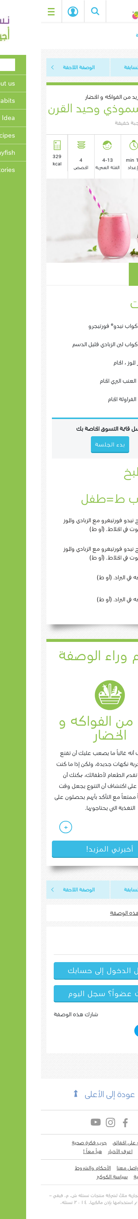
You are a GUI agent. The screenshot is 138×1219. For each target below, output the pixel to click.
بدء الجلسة (32, 12)
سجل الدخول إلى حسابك (69, 970)
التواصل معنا (89, 1168)
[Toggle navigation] (10, 11)
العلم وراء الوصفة (69, 655)
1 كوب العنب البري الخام (86, 380)
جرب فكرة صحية (48, 1142)
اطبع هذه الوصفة (90, 912)
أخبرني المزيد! (69, 849)
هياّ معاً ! (51, 1151)
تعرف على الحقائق (90, 1142)
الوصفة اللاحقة (38, 67)
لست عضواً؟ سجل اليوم (69, 993)
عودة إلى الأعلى (69, 1094)
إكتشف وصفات (114, 1151)
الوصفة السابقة (99, 67)
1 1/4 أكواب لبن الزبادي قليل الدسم (72, 344)
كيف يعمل (110, 274)
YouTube (55, 1122)
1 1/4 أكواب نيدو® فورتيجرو (80, 325)
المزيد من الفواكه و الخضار (72, 96)
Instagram (70, 1122)
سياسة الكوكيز (71, 1177)
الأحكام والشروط (52, 1168)
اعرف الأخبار (79, 1151)
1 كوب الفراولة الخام (90, 399)
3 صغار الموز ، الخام (93, 362)
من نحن (122, 1142)
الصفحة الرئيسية (112, 35)
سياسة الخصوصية (111, 1177)
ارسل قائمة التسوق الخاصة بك (69, 429)
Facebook (84, 1122)
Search (54, 11)
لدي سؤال (119, 1168)
